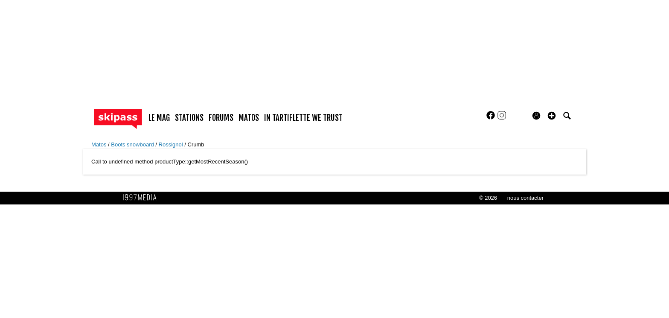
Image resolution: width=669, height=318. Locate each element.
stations (189, 118)
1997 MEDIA (142, 198)
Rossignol (172, 144)
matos (249, 118)
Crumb (196, 144)
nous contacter (525, 198)
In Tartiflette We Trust (303, 118)
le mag (159, 118)
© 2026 (488, 198)
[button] (551, 115)
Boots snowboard (133, 144)
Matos (99, 144)
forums (221, 118)
